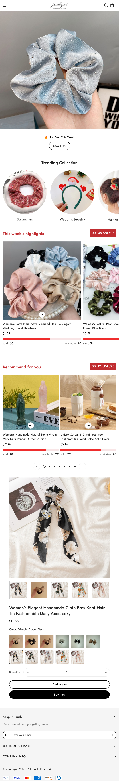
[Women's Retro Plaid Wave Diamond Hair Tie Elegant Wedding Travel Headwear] (42, 280)
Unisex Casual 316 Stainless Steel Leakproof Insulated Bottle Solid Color (84, 437)
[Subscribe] (112, 735)
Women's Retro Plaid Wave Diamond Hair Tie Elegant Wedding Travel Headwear (37, 326)
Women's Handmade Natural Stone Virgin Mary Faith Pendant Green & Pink (30, 437)
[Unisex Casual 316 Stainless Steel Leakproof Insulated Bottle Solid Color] (88, 402)
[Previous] (36, 466)
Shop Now (59, 146)
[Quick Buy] (42, 315)
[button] (112, 5)
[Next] (82, 466)
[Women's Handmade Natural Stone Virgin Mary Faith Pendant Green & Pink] (31, 402)
